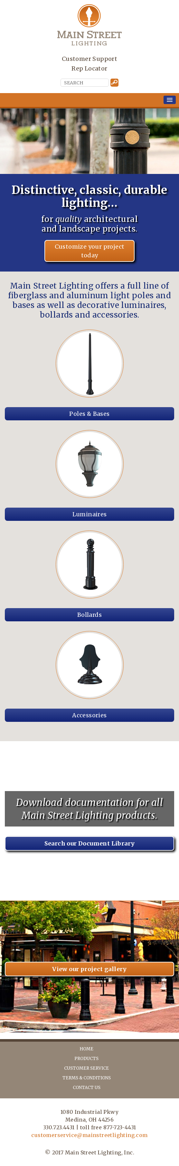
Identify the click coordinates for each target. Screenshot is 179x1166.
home (86, 1049)
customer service (86, 1068)
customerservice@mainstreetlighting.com (89, 1135)
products (86, 1058)
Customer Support (89, 58)
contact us (86, 1087)
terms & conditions (86, 1078)
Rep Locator (89, 68)
